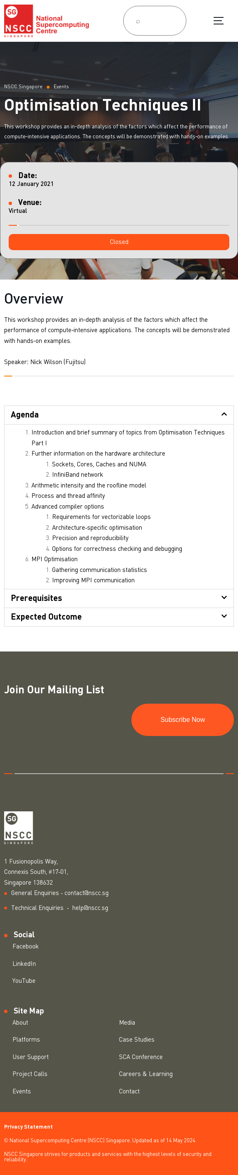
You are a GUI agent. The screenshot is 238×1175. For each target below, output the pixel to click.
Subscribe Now (182, 719)
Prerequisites (36, 598)
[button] (119, 242)
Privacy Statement (28, 1127)
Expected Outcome (46, 617)
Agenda (25, 415)
